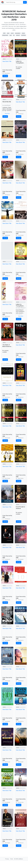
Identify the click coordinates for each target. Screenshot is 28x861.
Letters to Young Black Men (19, 62)
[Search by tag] (14, 2)
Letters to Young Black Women (19, 306)
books (23, 33)
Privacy (7, 859)
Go (25, 2)
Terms (11, 859)
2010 (4, 33)
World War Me (6, 101)
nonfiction (23, 35)
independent (5, 35)
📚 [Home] (2, 2)
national (18, 35)
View (5, 75)
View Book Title (6, 61)
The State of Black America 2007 (6, 346)
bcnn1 (12, 33)
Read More (7, 113)
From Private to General (20, 507)
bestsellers (17, 33)
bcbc (8, 33)
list (13, 35)
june (11, 35)
